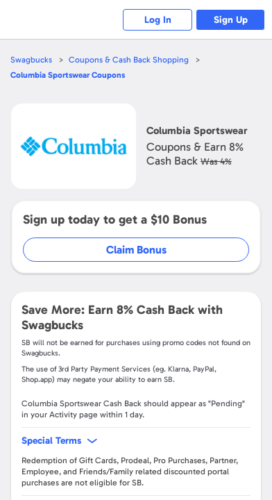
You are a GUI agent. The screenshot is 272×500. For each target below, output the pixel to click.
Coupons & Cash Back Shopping (129, 60)
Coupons (67, 75)
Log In (157, 20)
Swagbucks (31, 60)
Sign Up (231, 20)
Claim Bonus (136, 249)
